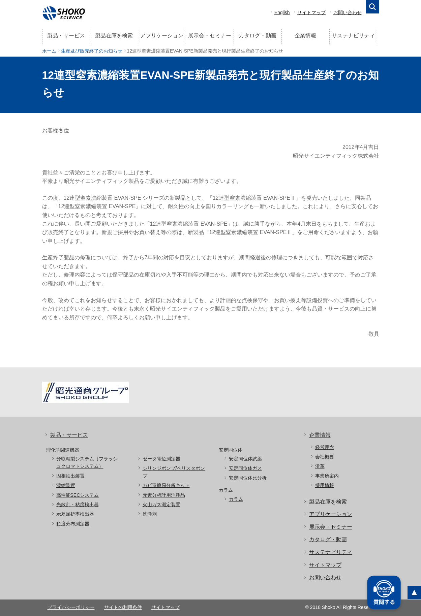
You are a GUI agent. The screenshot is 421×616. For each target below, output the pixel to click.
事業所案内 (327, 476)
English (282, 12)
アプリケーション (161, 35)
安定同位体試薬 (245, 458)
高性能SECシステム (77, 495)
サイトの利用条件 (123, 607)
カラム (236, 499)
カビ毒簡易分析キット (166, 485)
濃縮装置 (65, 485)
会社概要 (324, 456)
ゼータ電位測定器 (161, 458)
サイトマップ (311, 12)
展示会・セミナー (209, 35)
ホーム (49, 51)
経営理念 (324, 447)
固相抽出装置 (70, 476)
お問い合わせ (347, 12)
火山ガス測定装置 (161, 504)
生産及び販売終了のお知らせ (91, 51)
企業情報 (305, 35)
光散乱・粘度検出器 (77, 504)
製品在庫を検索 (114, 35)
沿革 (320, 466)
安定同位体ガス (245, 468)
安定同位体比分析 (248, 478)
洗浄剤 (150, 514)
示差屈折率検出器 (75, 514)
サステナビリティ (353, 35)
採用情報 (324, 485)
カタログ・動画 (257, 35)
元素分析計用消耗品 (164, 495)
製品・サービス (66, 35)
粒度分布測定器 (72, 523)
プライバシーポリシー (71, 607)
